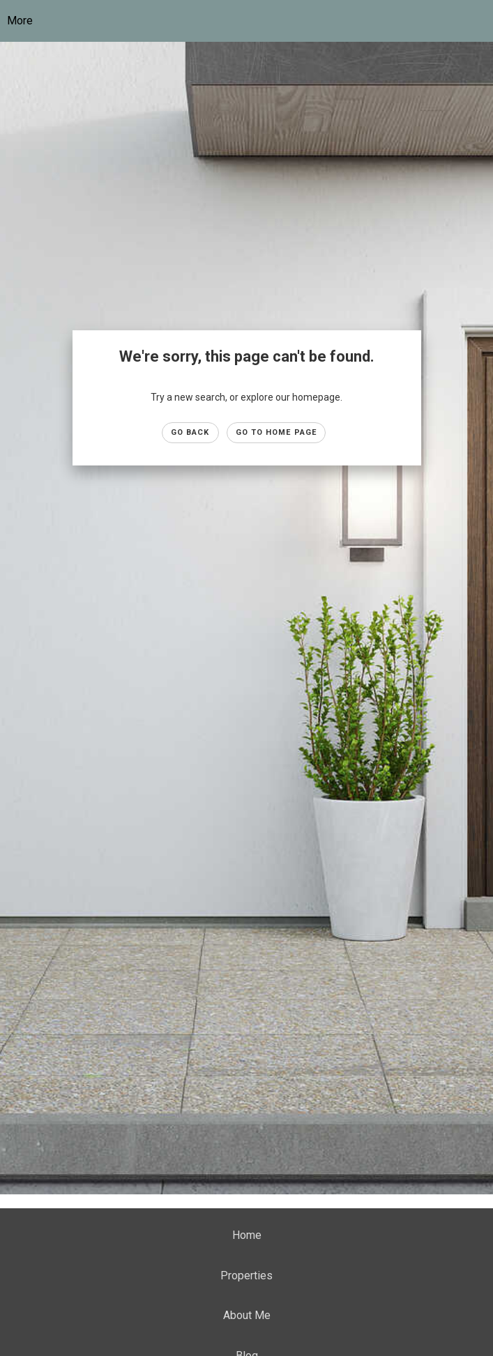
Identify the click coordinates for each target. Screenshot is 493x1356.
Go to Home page (276, 432)
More (20, 20)
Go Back (190, 432)
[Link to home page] (257, 21)
